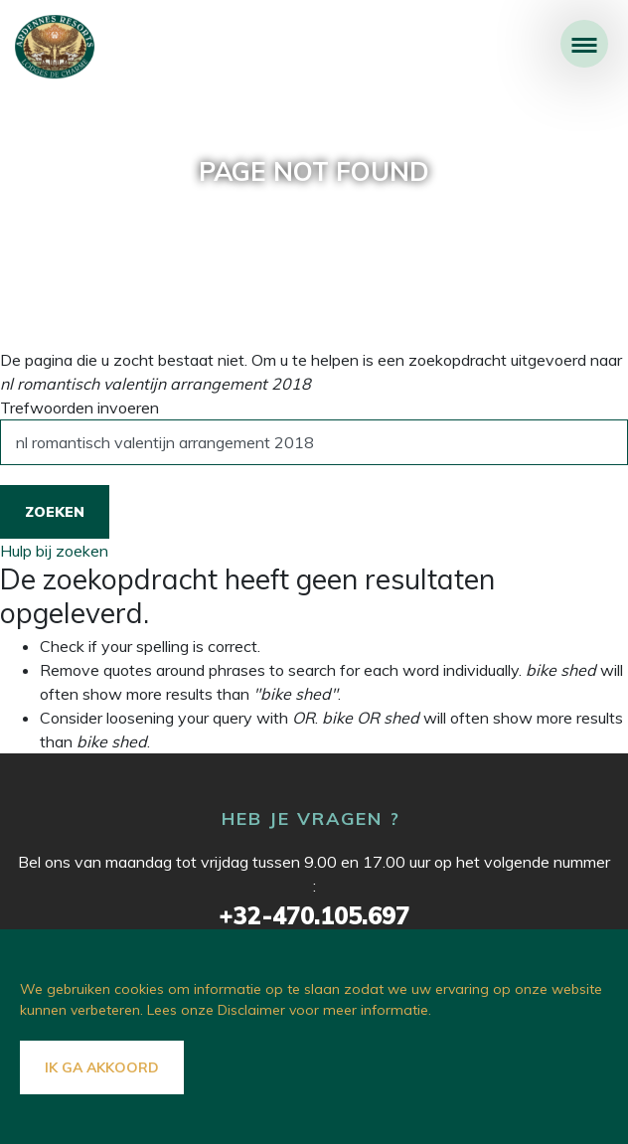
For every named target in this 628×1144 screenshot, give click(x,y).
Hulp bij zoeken (54, 551)
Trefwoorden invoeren (79, 407)
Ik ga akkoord (102, 1067)
